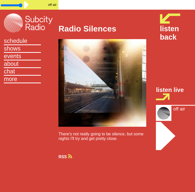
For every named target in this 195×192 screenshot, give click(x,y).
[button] (29, 79)
